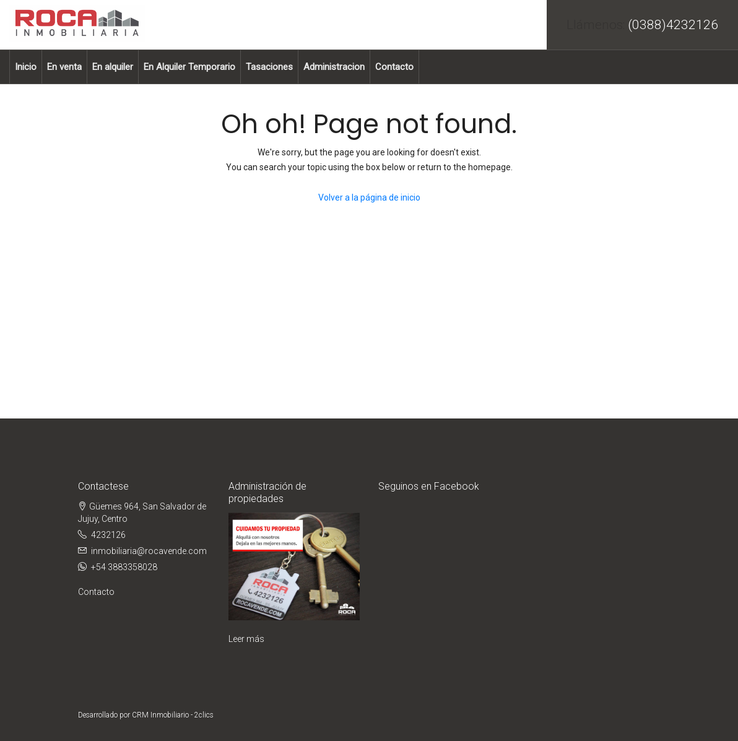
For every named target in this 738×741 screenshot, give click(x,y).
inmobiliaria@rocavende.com (149, 551)
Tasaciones (269, 66)
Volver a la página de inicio (369, 197)
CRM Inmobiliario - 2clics (173, 715)
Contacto (394, 66)
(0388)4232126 (673, 24)
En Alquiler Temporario (189, 66)
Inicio (26, 66)
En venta (64, 66)
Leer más (246, 639)
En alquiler (112, 66)
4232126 (108, 535)
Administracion (334, 66)
